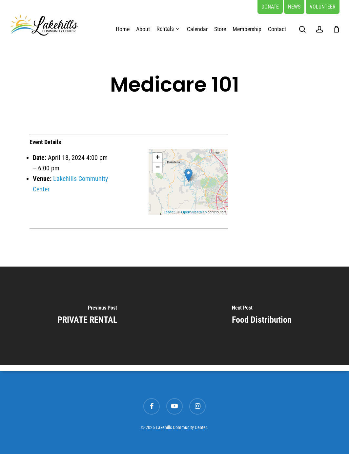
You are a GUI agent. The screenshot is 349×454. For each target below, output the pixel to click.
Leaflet (169, 212)
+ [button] (157, 158)
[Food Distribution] (261, 316)
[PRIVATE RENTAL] (87, 316)
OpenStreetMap (194, 212)
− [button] (157, 168)
